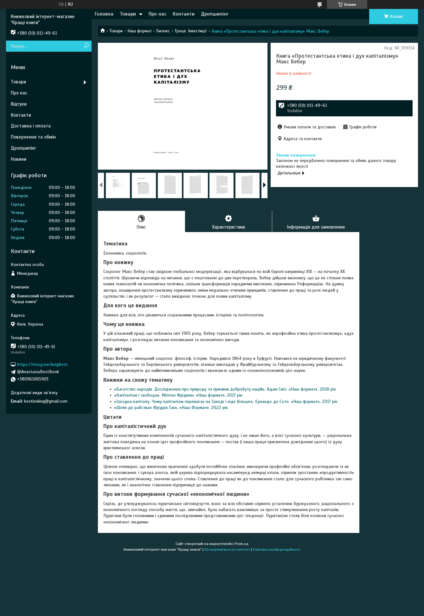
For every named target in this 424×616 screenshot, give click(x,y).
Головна (104, 14)
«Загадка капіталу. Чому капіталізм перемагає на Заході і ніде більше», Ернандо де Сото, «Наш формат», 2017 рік (225, 401)
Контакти (184, 14)
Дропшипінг (214, 14)
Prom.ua (241, 544)
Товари (128, 14)
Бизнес (163, 31)
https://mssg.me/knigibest (42, 364)
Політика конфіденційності (276, 550)
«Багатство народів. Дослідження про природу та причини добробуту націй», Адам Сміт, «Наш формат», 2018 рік (225, 389)
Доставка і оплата (31, 126)
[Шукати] (86, 46)
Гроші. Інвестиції (191, 31)
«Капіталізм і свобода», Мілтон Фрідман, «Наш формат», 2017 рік (178, 395)
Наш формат (139, 31)
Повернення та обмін (33, 137)
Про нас (157, 14)
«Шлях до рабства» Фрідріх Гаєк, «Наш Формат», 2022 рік (171, 408)
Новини (18, 159)
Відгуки (19, 104)
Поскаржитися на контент (227, 550)
